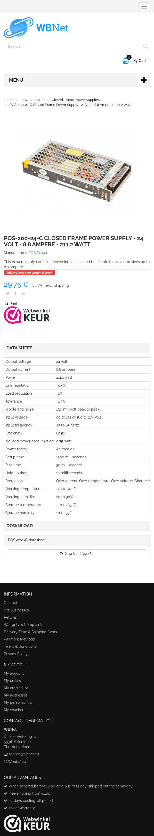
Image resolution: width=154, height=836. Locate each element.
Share (15, 293)
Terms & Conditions (20, 646)
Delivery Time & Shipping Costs (30, 632)
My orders (12, 681)
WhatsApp (17, 761)
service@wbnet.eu (24, 754)
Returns (10, 617)
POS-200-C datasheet (27, 540)
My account (14, 673)
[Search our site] (72, 46)
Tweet (8, 293)
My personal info (18, 702)
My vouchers (14, 710)
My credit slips (16, 688)
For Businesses (16, 610)
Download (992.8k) (77, 554)
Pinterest (23, 293)
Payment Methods (19, 639)
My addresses (16, 695)
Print (10, 304)
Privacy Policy (16, 654)
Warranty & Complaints (23, 625)
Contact (10, 603)
